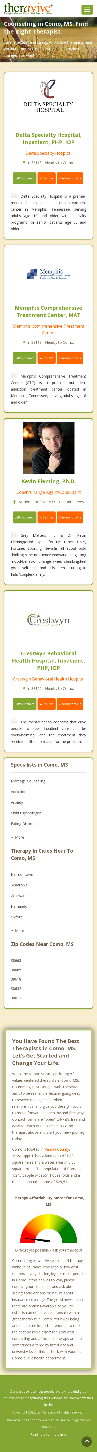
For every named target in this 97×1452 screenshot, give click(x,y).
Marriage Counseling (28, 781)
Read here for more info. (49, 1434)
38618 (16, 979)
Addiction (18, 791)
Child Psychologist (26, 813)
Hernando (19, 906)
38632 (16, 988)
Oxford (17, 917)
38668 (16, 960)
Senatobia (19, 885)
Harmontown (22, 874)
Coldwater (19, 895)
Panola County (56, 1149)
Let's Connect (24, 178)
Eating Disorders (25, 823)
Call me (47, 178)
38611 (16, 997)
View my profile (70, 178)
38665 (16, 969)
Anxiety (17, 802)
